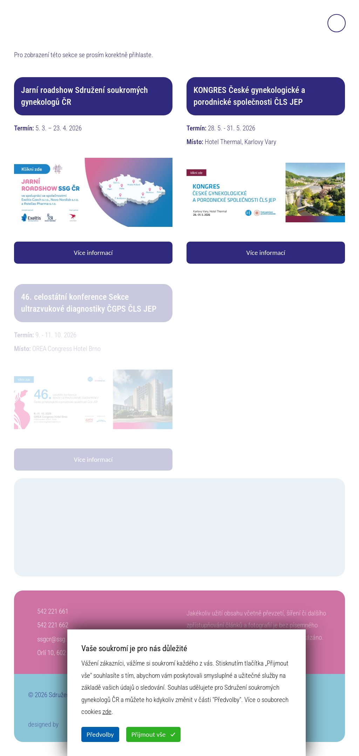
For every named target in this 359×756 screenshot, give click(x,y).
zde (106, 712)
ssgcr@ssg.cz (55, 641)
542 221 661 (52, 613)
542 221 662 (52, 627)
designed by (43, 728)
